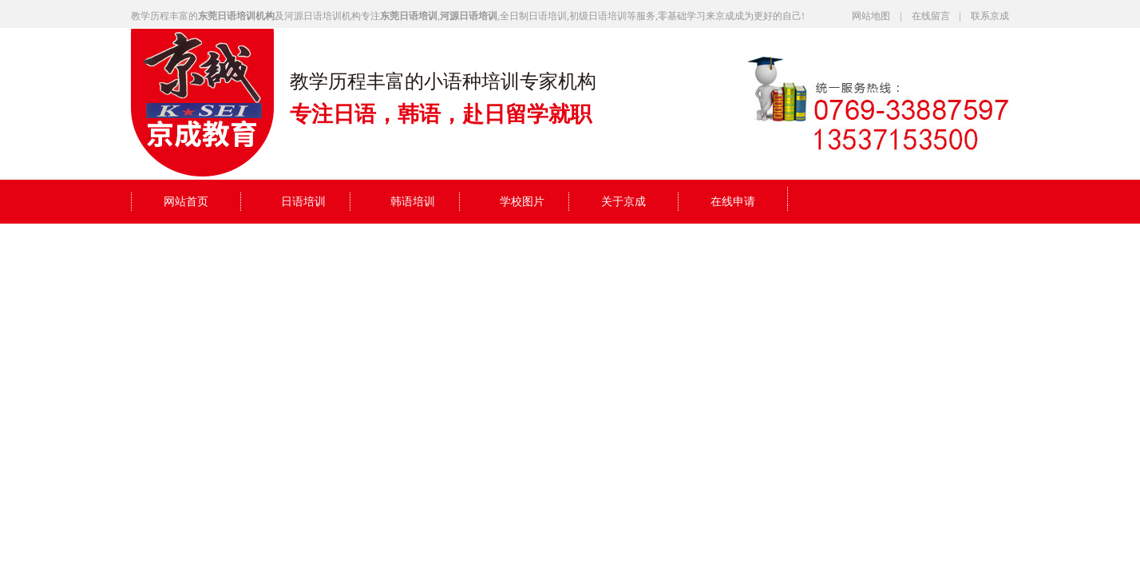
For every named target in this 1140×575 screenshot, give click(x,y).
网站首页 (186, 202)
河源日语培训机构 (322, 16)
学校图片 (522, 202)
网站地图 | (881, 16)
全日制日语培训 (533, 16)
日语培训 (303, 202)
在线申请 (733, 202)
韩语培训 (412, 202)
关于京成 (623, 202)
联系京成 (990, 16)
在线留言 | (941, 16)
